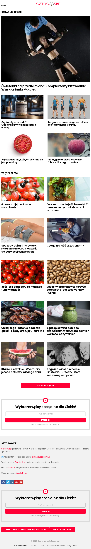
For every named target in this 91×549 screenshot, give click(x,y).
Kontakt (33, 546)
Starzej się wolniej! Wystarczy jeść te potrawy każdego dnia (21, 370)
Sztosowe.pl (6, 449)
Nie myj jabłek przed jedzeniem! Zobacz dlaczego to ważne (65, 161)
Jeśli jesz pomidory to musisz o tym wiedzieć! (21, 288)
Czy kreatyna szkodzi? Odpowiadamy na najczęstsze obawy (18, 125)
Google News (21, 473)
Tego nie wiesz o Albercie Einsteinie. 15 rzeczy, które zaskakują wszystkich (63, 372)
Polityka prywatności (56, 546)
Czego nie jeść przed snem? (65, 245)
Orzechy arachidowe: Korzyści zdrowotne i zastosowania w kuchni (66, 290)
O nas (41, 546)
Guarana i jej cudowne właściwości (16, 206)
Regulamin (72, 546)
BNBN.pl (12, 468)
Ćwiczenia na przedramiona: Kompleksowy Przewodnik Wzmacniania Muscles (43, 88)
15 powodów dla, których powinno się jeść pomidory (22, 161)
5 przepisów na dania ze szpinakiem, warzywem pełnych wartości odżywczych (68, 331)
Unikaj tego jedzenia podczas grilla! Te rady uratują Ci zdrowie (22, 329)
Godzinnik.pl (20, 462)
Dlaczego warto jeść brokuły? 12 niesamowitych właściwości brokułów (68, 207)
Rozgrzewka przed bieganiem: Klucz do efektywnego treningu (68, 123)
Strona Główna (20, 546)
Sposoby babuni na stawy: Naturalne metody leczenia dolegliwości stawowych (19, 249)
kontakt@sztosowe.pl (41, 457)
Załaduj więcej (45, 385)
